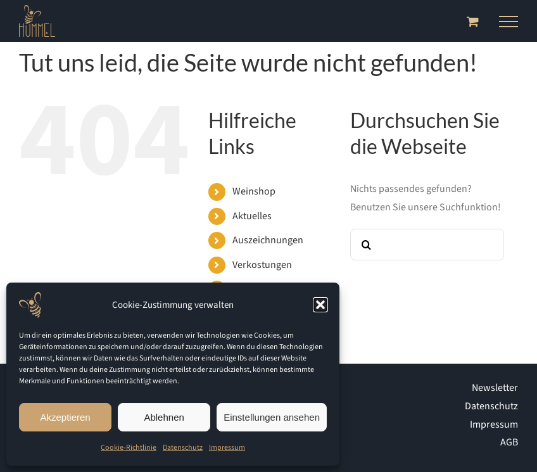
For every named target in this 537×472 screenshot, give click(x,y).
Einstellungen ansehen (272, 417)
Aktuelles (252, 216)
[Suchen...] (427, 244)
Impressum (227, 447)
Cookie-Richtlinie (128, 447)
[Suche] (366, 244)
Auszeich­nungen (267, 240)
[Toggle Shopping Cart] (473, 21)
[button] (320, 304)
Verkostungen (262, 265)
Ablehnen (164, 417)
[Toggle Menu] (508, 21)
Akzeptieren (65, 417)
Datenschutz (183, 447)
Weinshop (253, 191)
